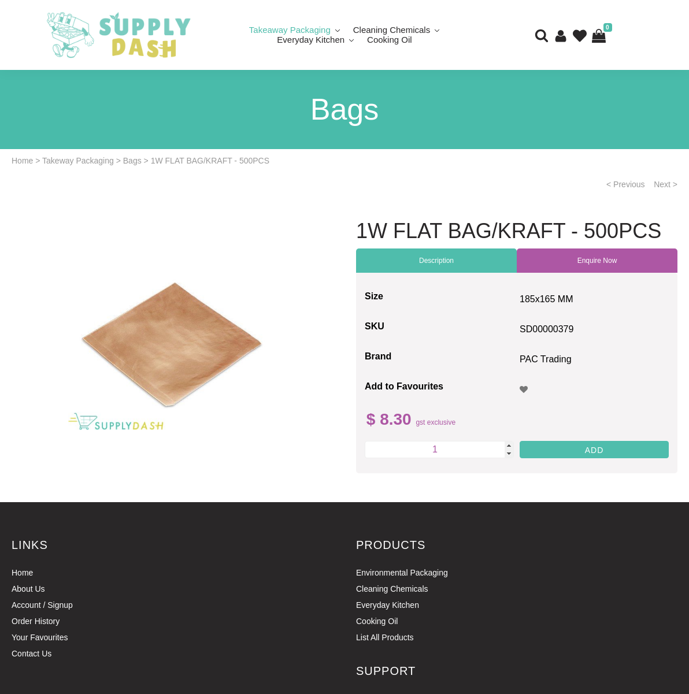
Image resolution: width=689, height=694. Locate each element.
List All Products (385, 637)
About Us (28, 588)
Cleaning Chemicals (392, 588)
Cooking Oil (389, 39)
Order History (36, 621)
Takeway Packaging (78, 160)
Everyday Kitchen (310, 39)
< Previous (625, 184)
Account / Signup (42, 605)
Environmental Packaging (402, 572)
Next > (665, 184)
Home (22, 160)
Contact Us (31, 653)
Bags (132, 160)
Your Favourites (40, 637)
